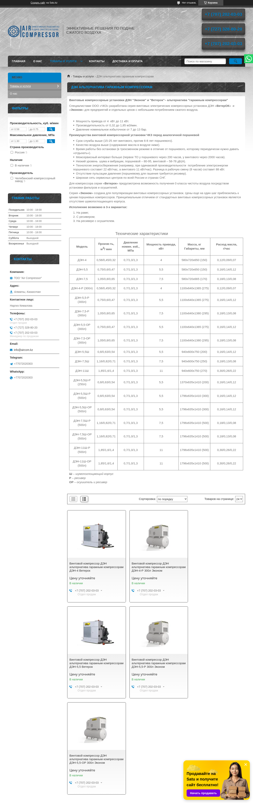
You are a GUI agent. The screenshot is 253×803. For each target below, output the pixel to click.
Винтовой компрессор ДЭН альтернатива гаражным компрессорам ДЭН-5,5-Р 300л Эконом (90, 665)
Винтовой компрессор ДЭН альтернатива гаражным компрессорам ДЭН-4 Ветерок (90, 567)
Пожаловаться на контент (139, 799)
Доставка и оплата (127, 61)
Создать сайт (38, 2)
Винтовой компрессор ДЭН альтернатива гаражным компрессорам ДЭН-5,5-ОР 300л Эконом (152, 665)
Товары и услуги (63, 61)
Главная (18, 61)
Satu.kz (143, 795)
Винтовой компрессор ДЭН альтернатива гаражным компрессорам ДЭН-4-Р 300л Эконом (155, 567)
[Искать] (235, 61)
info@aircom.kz (23, 349)
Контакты (96, 61)
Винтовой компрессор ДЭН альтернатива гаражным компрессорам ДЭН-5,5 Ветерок (212, 567)
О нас (37, 61)
